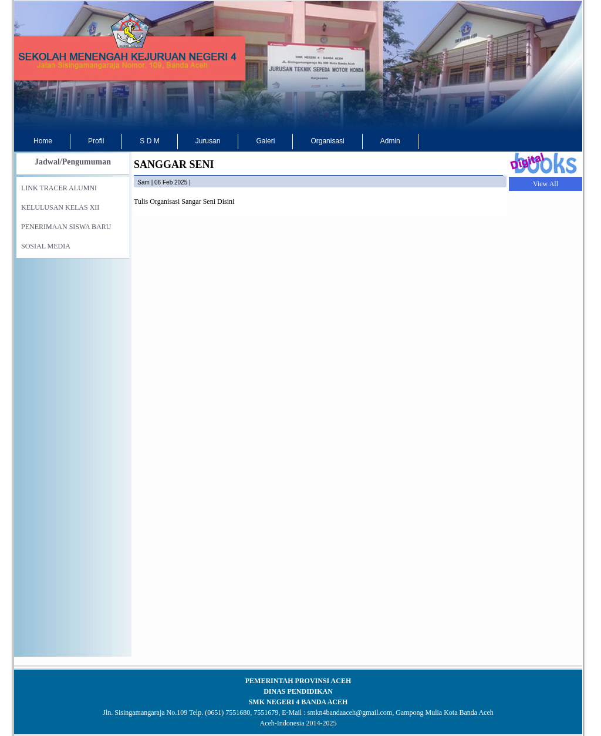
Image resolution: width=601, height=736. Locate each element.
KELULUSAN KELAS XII (60, 207)
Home (42, 141)
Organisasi (327, 141)
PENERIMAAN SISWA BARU (66, 227)
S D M (149, 141)
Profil (96, 141)
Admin (390, 141)
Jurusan (208, 141)
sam (143, 182)
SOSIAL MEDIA (45, 246)
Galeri (265, 141)
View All (545, 184)
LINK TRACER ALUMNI (59, 188)
